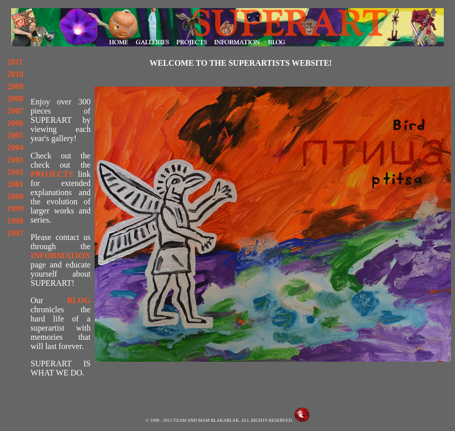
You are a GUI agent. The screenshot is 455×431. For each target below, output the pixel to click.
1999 (15, 208)
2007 (15, 110)
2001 (15, 184)
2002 (15, 172)
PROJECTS (52, 174)
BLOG (79, 300)
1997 (15, 233)
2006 (15, 123)
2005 (15, 135)
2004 (15, 147)
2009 (15, 86)
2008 (15, 98)
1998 (15, 221)
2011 (15, 62)
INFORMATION (61, 255)
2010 (15, 74)
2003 (15, 159)
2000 (15, 196)
